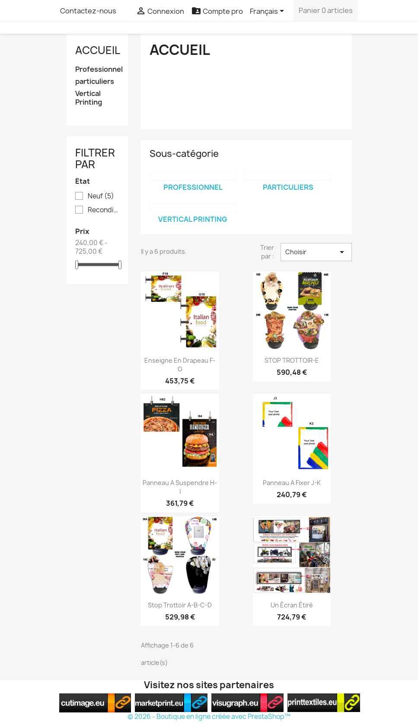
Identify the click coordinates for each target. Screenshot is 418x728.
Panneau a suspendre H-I (180, 487)
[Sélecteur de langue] (268, 11)
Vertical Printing (88, 98)
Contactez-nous (88, 11)
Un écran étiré (292, 605)
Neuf (101, 196)
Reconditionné (103, 210)
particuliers (94, 81)
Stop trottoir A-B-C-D (180, 605)
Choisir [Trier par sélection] (316, 252)
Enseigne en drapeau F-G (179, 364)
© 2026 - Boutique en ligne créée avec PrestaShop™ (209, 716)
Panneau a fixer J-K (292, 483)
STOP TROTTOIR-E (292, 360)
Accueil (97, 50)
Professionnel (97, 69)
